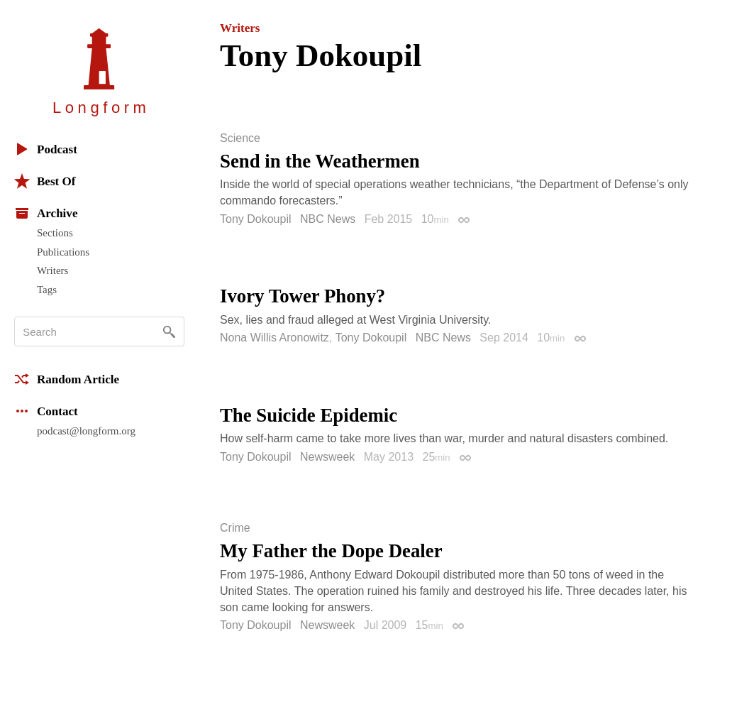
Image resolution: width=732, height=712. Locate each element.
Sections (55, 233)
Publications (63, 252)
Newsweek (327, 457)
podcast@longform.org (86, 431)
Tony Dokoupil (256, 219)
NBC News (327, 219)
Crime (235, 528)
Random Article (66, 379)
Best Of (44, 181)
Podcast (45, 149)
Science (240, 138)
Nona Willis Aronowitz (274, 338)
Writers (52, 270)
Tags (47, 289)
